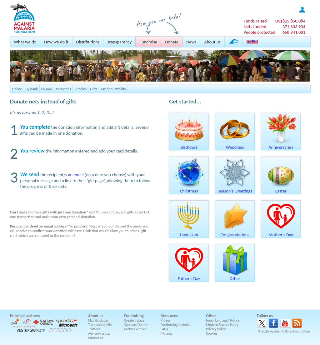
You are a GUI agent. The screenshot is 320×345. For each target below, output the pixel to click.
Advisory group (99, 333)
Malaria (166, 333)
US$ (290, 21)
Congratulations (235, 233)
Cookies (212, 333)
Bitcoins (80, 89)
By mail (46, 89)
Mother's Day (281, 233)
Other (235, 276)
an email (76, 175)
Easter (281, 189)
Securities (63, 89)
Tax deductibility (113, 89)
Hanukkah (189, 233)
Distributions (88, 42)
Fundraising (134, 315)
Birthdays (189, 145)
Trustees (94, 329)
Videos (166, 320)
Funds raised (255, 21)
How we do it (56, 42)
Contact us (95, 338)
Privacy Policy (216, 329)
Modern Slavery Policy (222, 324)
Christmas (189, 189)
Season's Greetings (235, 189)
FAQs (164, 329)
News (191, 42)
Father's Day (189, 276)
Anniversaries (281, 145)
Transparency (119, 42)
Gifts (93, 89)
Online (17, 89)
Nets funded (255, 26)
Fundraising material (176, 324)
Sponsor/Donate (136, 324)
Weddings (235, 145)
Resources (169, 315)
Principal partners (25, 315)
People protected (259, 32)
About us (212, 42)
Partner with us (135, 329)
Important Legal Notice (222, 320)
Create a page (134, 320)
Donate (171, 42)
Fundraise (148, 42)
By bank (32, 89)
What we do (25, 42)
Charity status (98, 320)
